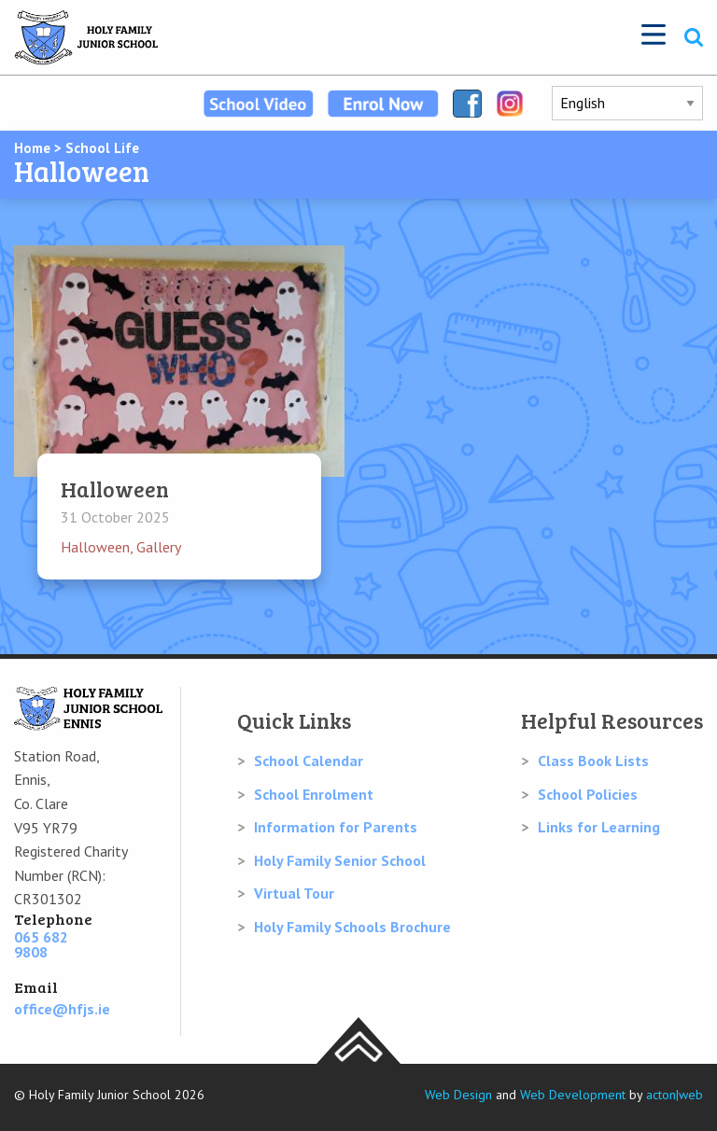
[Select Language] (627, 103)
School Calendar (308, 760)
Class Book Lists (593, 760)
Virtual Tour (294, 893)
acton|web (674, 1094)
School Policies (588, 794)
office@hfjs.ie (62, 1008)
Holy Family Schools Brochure (352, 926)
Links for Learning (599, 826)
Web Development (573, 1094)
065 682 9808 (41, 944)
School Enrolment (313, 794)
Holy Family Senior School (340, 860)
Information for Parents (335, 826)
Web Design (458, 1094)
